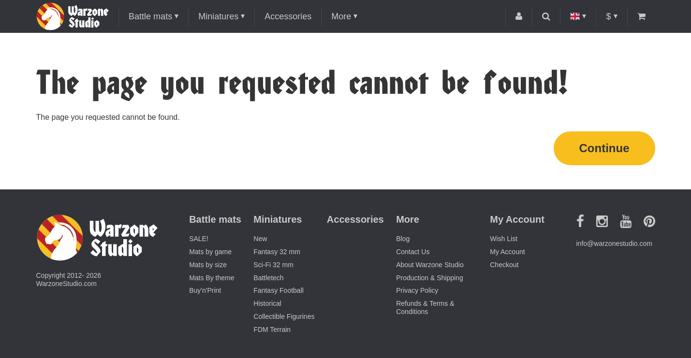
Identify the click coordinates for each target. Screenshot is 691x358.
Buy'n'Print (205, 290)
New (260, 239)
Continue (604, 148)
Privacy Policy (417, 290)
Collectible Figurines (283, 316)
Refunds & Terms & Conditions (425, 307)
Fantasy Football (278, 290)
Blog (403, 239)
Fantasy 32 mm (276, 252)
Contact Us (412, 252)
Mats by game (210, 252)
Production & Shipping (429, 278)
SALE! (198, 239)
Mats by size (208, 265)
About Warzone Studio (430, 265)
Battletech (268, 278)
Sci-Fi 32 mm (273, 265)
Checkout (504, 265)
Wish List (503, 239)
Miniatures (218, 16)
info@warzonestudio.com (614, 243)
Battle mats (150, 16)
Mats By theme (211, 278)
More (341, 16)
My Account (507, 252)
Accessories (288, 16)
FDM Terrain (272, 329)
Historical (267, 303)
